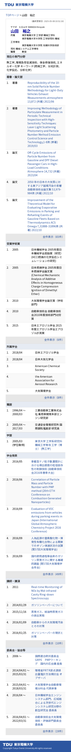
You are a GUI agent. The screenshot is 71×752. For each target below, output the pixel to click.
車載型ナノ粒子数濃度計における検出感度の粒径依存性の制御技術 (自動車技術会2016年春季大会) (47, 467)
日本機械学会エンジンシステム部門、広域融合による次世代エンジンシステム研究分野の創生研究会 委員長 (48, 702)
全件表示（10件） (53, 643)
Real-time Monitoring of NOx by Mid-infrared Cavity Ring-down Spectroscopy (46, 592)
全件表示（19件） (53, 731)
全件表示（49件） (53, 574)
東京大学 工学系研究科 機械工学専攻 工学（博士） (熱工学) (48, 444)
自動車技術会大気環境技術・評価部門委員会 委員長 (48, 720)
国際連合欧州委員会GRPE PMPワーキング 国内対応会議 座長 (48, 659)
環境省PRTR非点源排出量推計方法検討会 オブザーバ (48, 674)
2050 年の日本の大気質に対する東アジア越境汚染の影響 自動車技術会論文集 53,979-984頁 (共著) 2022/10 (44, 187)
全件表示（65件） (53, 237)
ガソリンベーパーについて (47, 605)
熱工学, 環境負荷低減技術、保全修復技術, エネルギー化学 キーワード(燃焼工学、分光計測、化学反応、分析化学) (34, 66)
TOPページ (12, 15)
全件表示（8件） (54, 397)
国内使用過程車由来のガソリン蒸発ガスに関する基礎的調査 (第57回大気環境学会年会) (47, 561)
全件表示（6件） (54, 340)
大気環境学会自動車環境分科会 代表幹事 (48, 686)
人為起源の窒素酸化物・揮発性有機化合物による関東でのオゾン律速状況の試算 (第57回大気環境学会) (47, 543)
